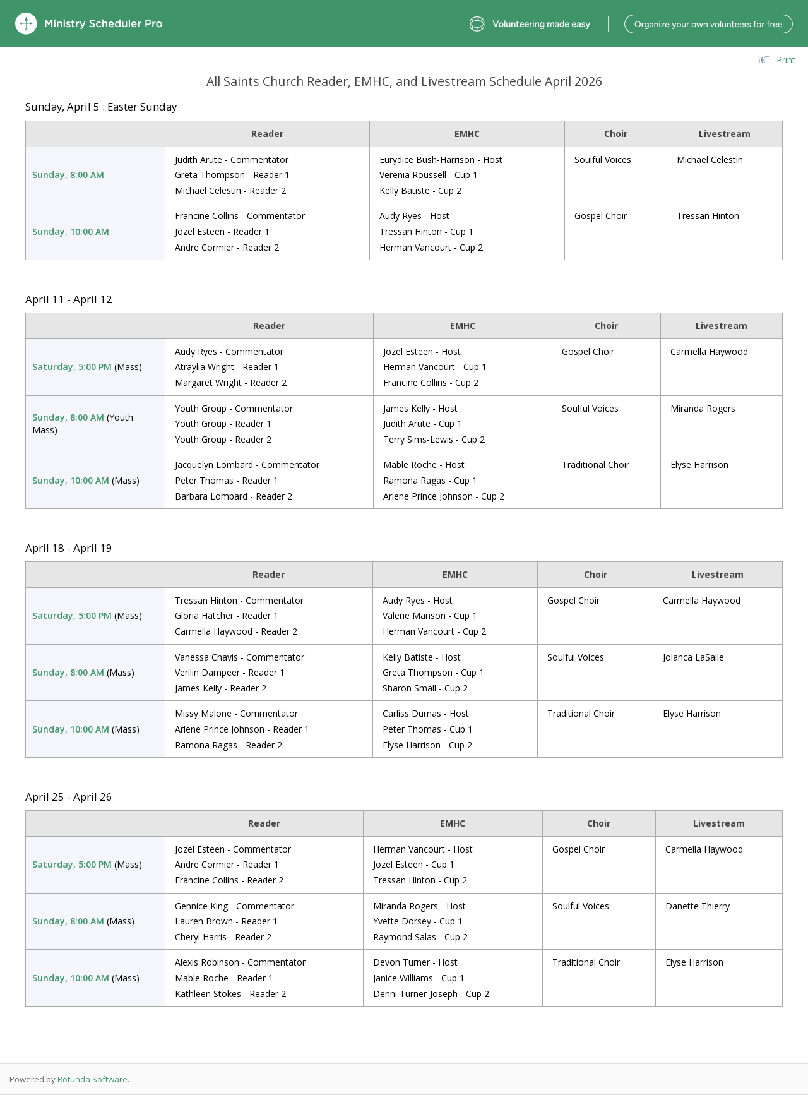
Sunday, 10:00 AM (70, 231)
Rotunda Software (92, 1079)
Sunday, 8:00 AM (68, 175)
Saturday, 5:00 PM (72, 367)
